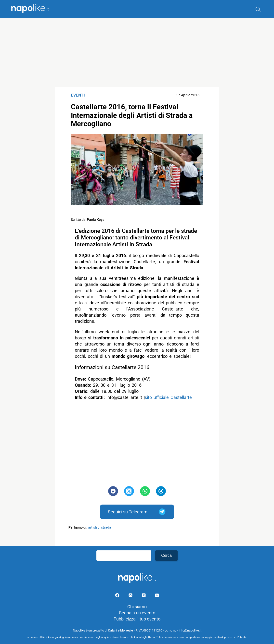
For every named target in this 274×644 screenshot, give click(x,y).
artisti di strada (99, 527)
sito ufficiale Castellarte (169, 397)
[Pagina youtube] (157, 596)
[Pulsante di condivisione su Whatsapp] (145, 491)
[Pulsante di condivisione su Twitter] (129, 491)
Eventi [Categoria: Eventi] (78, 95)
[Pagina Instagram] (131, 596)
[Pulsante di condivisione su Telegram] (161, 491)
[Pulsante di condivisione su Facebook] (113, 491)
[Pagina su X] (144, 596)
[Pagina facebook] (117, 596)
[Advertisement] (137, 52)
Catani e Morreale (120, 630)
